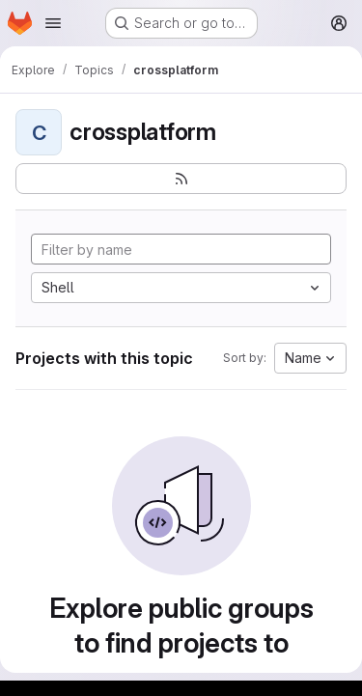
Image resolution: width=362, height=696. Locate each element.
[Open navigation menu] (53, 23)
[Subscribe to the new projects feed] (181, 178)
